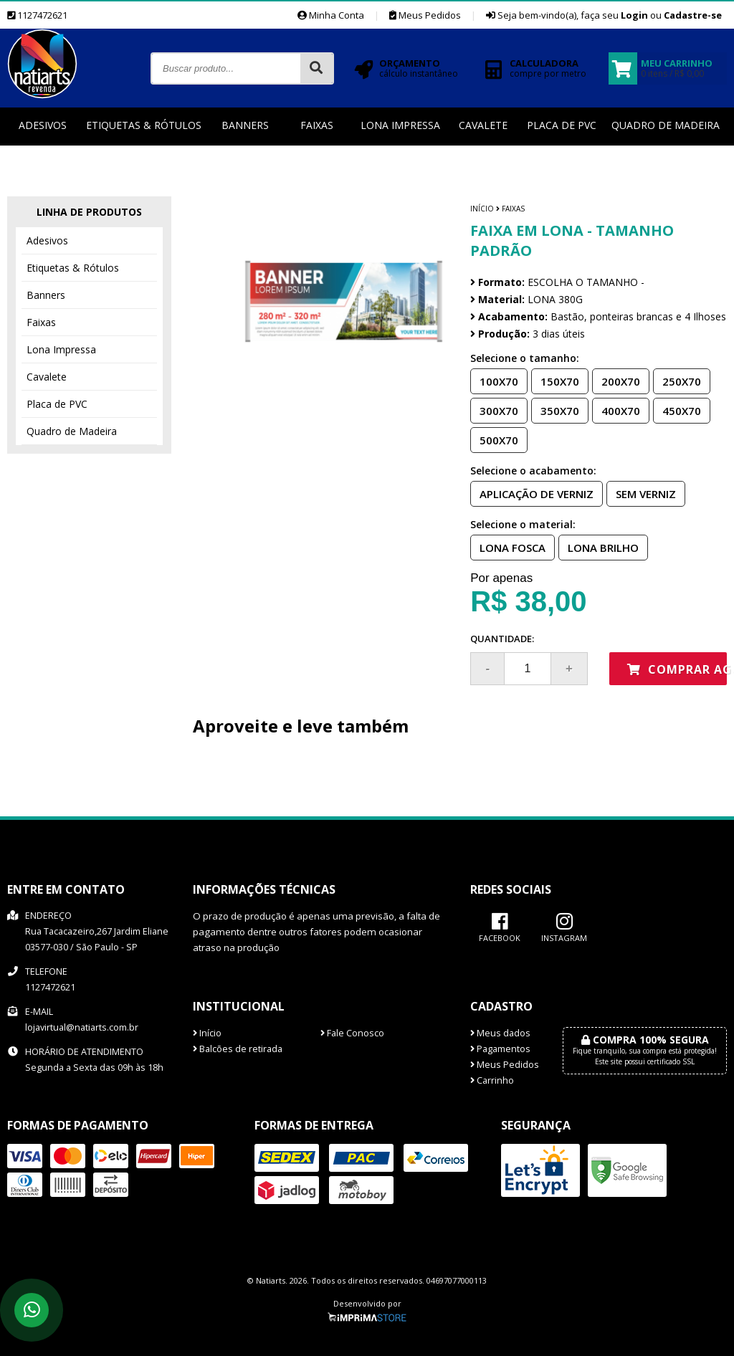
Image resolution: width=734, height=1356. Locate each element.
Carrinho (492, 1080)
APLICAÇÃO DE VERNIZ (532, 493)
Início (482, 209)
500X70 (494, 439)
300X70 (494, 410)
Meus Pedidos (425, 15)
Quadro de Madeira (665, 125)
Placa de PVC (561, 125)
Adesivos (43, 125)
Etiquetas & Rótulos (143, 125)
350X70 (555, 410)
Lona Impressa (400, 125)
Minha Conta (330, 15)
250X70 (677, 380)
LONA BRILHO (599, 547)
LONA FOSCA (508, 547)
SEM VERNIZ (641, 493)
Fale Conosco (352, 1033)
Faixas (316, 125)
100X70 (494, 380)
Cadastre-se (693, 15)
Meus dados (500, 1033)
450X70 (677, 410)
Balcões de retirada (237, 1049)
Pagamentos (500, 1049)
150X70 (555, 380)
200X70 (616, 380)
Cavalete (483, 125)
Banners (245, 125)
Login (634, 15)
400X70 (616, 410)
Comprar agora (677, 669)
